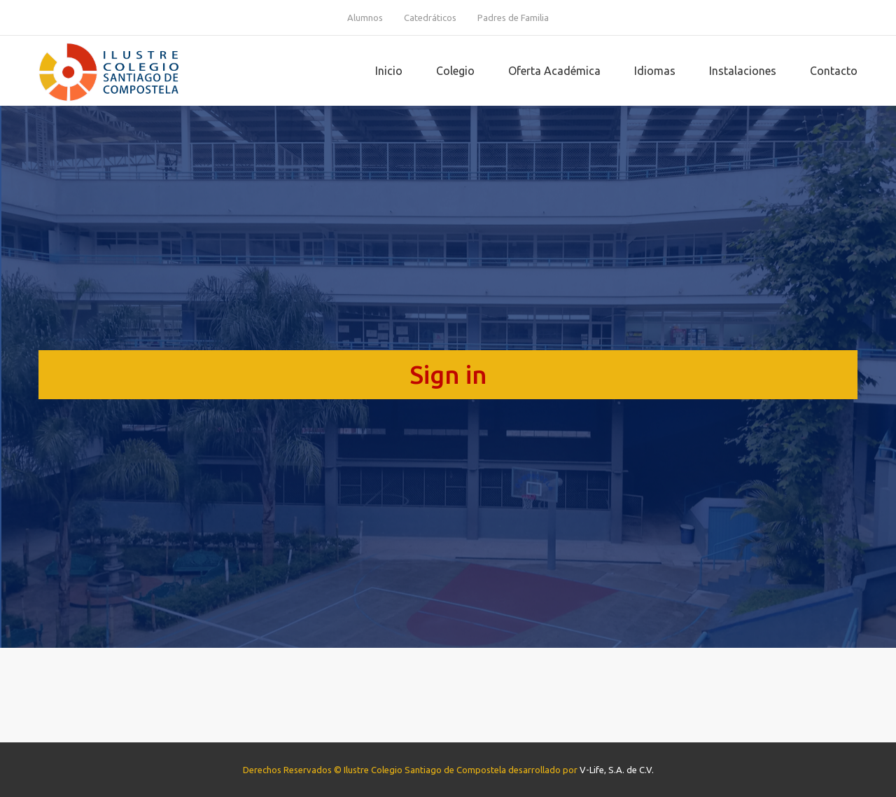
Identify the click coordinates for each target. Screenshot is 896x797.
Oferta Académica (554, 70)
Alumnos (365, 17)
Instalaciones (742, 70)
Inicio (388, 70)
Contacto (834, 70)
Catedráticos (430, 17)
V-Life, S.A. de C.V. (617, 770)
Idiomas (655, 70)
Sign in (448, 374)
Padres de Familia (513, 17)
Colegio (455, 70)
